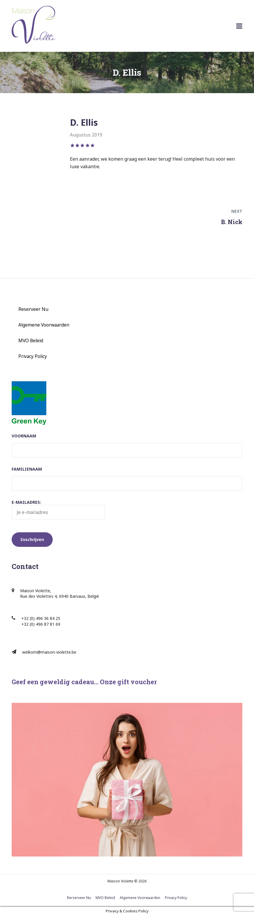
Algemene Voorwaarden (43, 325)
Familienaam (27, 469)
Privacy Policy (32, 356)
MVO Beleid (30, 340)
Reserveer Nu (33, 309)
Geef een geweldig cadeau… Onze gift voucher (84, 682)
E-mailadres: (58, 509)
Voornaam (24, 436)
